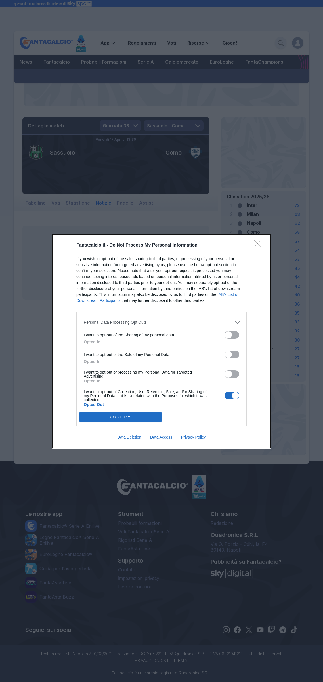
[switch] (232, 335)
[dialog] (161, 341)
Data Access (161, 437)
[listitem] (161, 322)
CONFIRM (120, 417)
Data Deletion (129, 437)
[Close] (259, 245)
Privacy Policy (193, 437)
